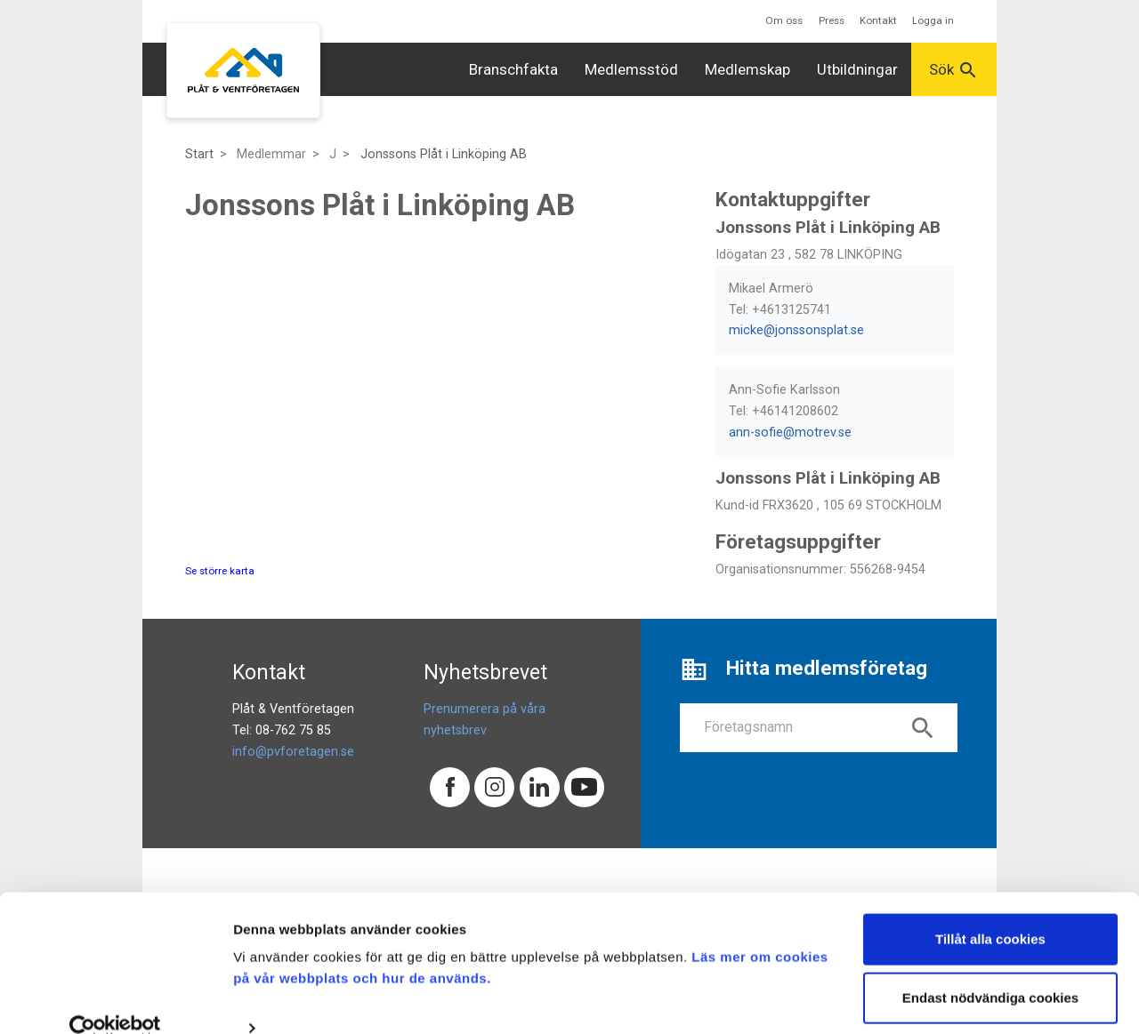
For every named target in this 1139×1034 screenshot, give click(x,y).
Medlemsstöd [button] (631, 69)
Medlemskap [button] (747, 69)
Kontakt (878, 20)
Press (831, 20)
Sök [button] (954, 70)
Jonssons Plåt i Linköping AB (443, 154)
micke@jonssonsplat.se (796, 330)
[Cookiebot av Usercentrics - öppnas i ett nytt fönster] (115, 999)
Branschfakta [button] (513, 69)
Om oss (784, 20)
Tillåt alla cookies (990, 910)
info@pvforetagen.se (293, 751)
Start (199, 154)
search (923, 728)
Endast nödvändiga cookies (990, 968)
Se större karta (219, 571)
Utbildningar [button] (857, 69)
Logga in (933, 20)
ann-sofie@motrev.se (790, 432)
